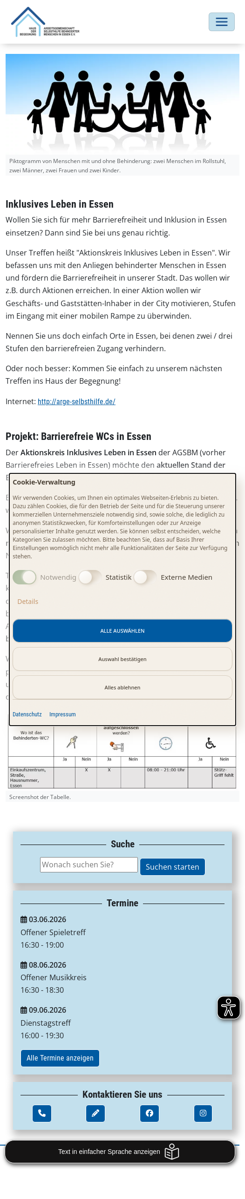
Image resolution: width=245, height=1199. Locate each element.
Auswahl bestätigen (122, 658)
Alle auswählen (122, 630)
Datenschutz (27, 714)
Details (27, 601)
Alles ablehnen (122, 687)
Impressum (62, 714)
